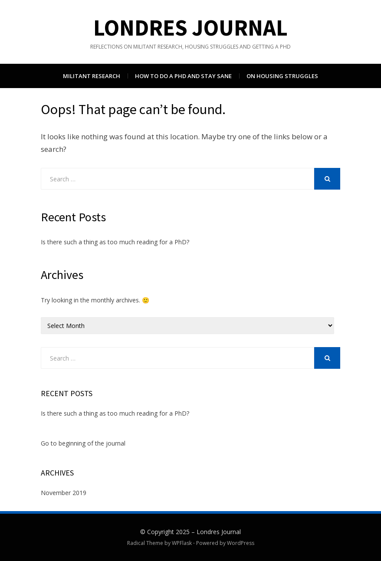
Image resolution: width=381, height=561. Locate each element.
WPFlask (182, 543)
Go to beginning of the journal (83, 443)
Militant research (91, 76)
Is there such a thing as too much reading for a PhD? (115, 242)
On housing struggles (282, 76)
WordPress (240, 543)
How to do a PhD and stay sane (183, 76)
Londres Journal (190, 27)
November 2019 (63, 493)
